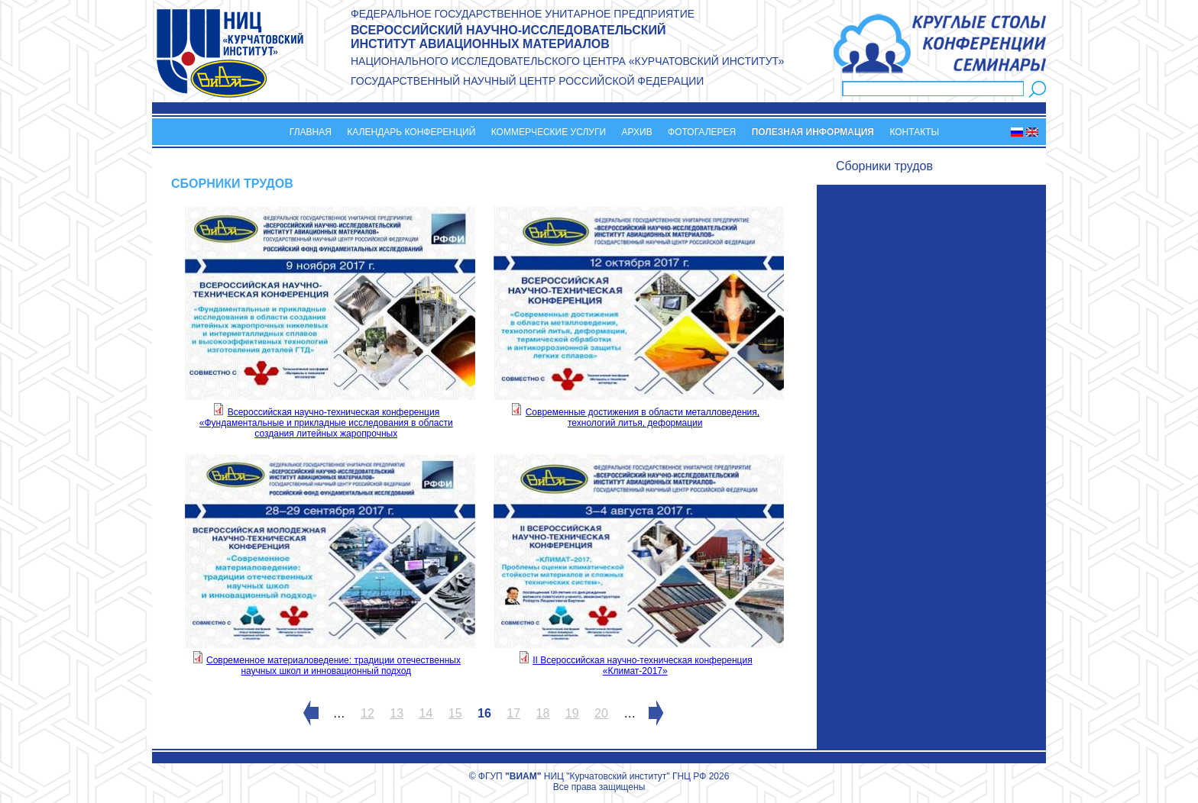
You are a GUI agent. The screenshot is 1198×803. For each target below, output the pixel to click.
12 (367, 713)
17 (513, 713)
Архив (637, 132)
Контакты (914, 132)
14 (426, 713)
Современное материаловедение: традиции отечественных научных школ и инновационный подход (333, 665)
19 (572, 713)
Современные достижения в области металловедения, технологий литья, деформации (642, 417)
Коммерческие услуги (548, 132)
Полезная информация (813, 132)
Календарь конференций (411, 132)
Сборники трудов (884, 166)
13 (396, 713)
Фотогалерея (702, 132)
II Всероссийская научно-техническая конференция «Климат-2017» (643, 665)
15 (455, 713)
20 (601, 713)
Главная (311, 132)
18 (543, 713)
